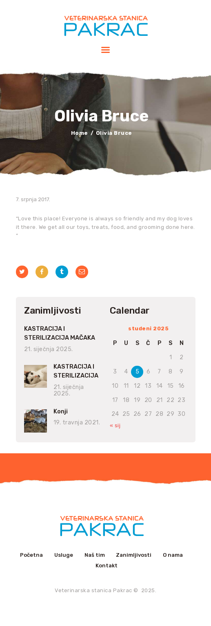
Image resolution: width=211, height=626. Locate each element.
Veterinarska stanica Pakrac (93, 590)
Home (79, 133)
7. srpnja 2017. (33, 199)
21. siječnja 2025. (48, 349)
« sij (115, 425)
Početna (31, 555)
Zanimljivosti (133, 555)
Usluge (63, 555)
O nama (173, 555)
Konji (60, 411)
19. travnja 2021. (76, 422)
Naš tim (94, 555)
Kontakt (107, 565)
